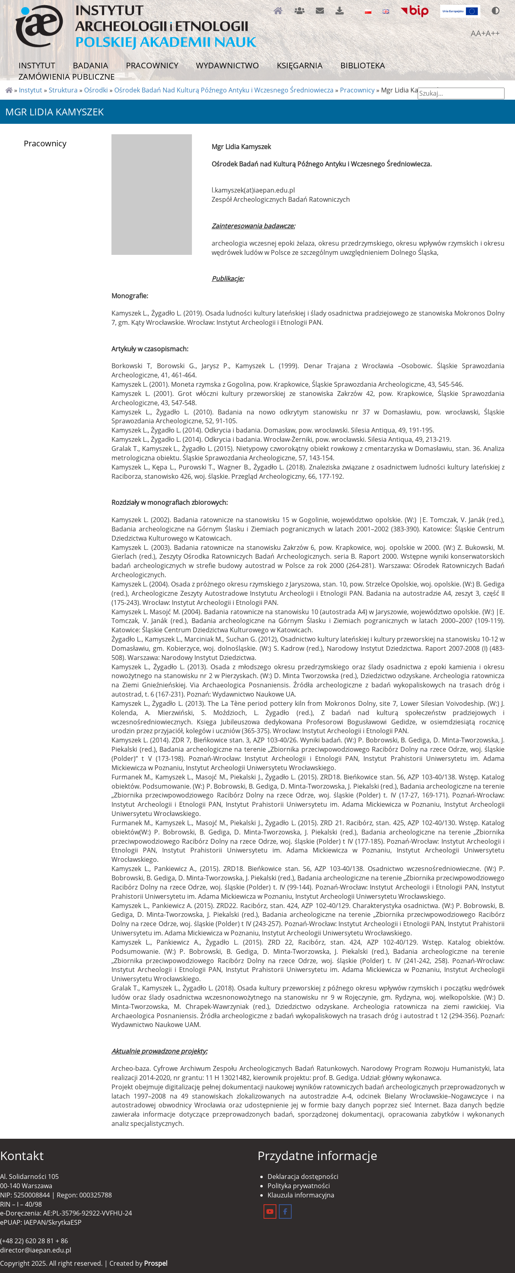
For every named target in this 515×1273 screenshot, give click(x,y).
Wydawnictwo (227, 65)
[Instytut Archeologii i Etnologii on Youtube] (270, 1211)
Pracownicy (152, 65)
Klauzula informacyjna (301, 1195)
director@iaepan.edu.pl (35, 1250)
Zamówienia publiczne (67, 76)
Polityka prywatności (299, 1185)
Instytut (37, 65)
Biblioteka (362, 65)
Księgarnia (300, 65)
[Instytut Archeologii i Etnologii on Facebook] (285, 1211)
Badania (90, 65)
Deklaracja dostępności (303, 1176)
